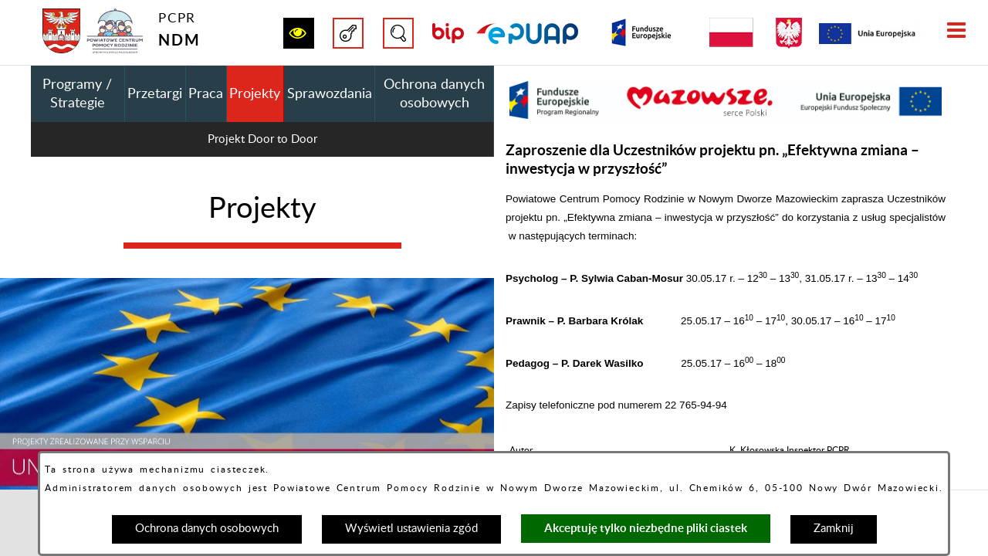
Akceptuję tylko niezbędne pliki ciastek (645, 527)
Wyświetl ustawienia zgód (411, 528)
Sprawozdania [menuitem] (329, 94)
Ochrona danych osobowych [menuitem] (434, 94)
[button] (298, 33)
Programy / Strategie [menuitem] (77, 94)
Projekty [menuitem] (254, 94)
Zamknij (834, 528)
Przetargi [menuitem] (154, 94)
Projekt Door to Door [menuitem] (262, 139)
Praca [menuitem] (205, 94)
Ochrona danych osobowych (207, 528)
